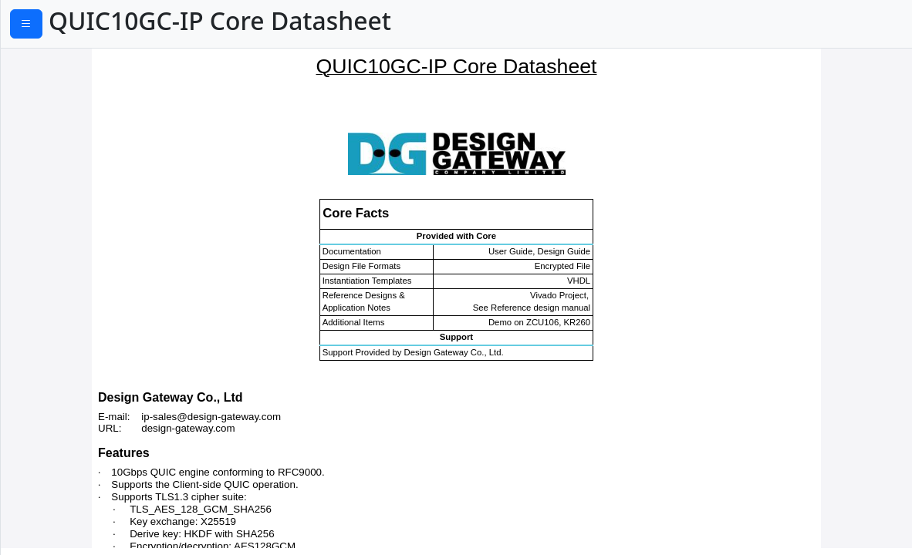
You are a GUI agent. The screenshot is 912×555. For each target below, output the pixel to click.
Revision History (52, 390)
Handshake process (63, 180)
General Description (63, 63)
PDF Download (77, 25)
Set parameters (50, 133)
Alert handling (47, 274)
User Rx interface (55, 250)
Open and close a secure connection (110, 157)
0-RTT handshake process (80, 203)
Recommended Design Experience (105, 344)
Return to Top (45, 443)
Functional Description (71, 110)
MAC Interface (47, 297)
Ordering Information (69, 367)
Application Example (65, 87)
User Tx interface (55, 227)
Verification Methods (66, 320)
